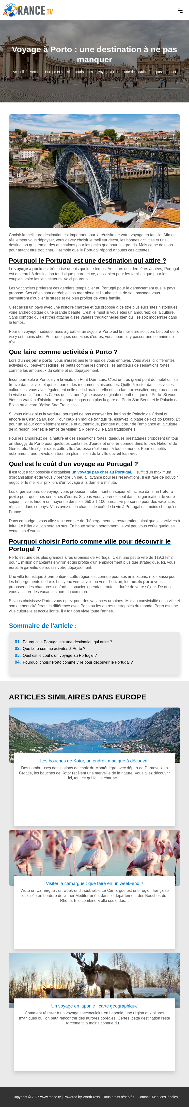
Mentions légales (165, 1097)
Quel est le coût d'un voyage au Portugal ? (56, 655)
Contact (143, 1097)
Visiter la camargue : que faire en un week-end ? (94, 883)
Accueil (18, 72)
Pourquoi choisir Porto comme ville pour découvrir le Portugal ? (74, 662)
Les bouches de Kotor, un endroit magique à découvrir (94, 760)
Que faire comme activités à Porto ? (50, 649)
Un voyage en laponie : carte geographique (94, 1005)
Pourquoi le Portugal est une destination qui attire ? (63, 642)
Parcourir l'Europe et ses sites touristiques (61, 72)
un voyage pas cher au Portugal (101, 472)
